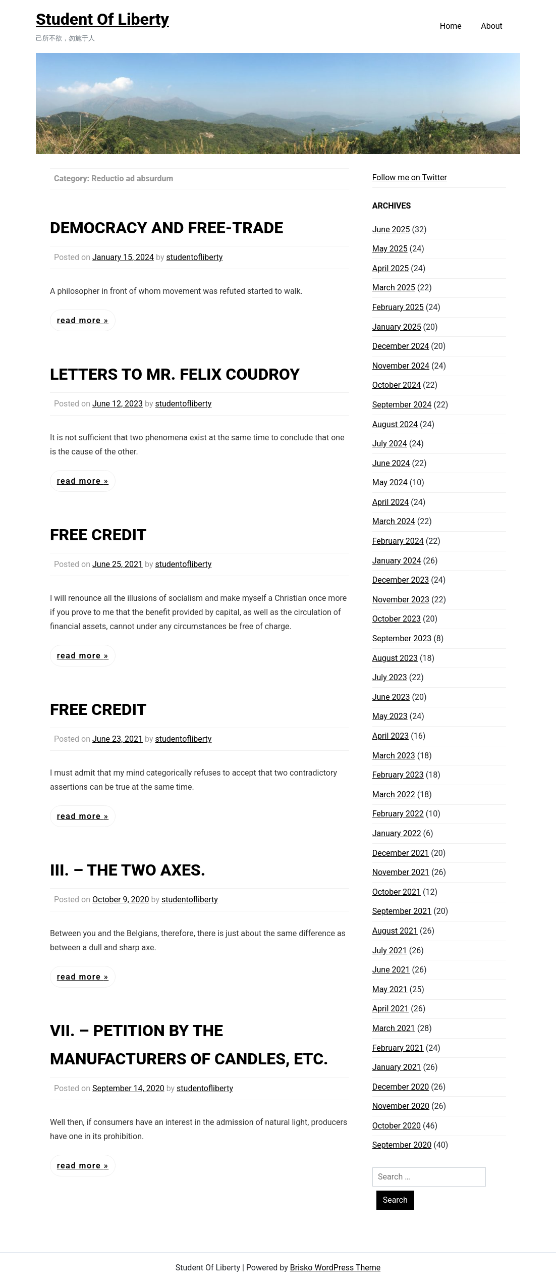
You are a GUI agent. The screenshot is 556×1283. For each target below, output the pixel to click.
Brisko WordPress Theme (335, 1267)
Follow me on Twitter (409, 177)
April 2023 (390, 736)
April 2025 (390, 268)
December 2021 (400, 853)
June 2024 (391, 463)
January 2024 (396, 561)
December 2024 (400, 346)
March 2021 (393, 1028)
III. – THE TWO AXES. (127, 870)
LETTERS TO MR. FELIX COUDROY (175, 374)
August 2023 (395, 658)
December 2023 (400, 580)
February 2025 (398, 307)
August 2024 (395, 424)
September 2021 (402, 911)
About (492, 26)
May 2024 (390, 482)
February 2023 (398, 775)
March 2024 (393, 521)
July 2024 (389, 443)
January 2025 (396, 327)
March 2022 (393, 794)
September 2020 (402, 1145)
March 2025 (393, 287)
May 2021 (390, 989)
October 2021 (396, 892)
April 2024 (390, 502)
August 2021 (395, 931)
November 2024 (400, 366)
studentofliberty (194, 257)
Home (451, 26)
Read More (80, 320)
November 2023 (400, 599)
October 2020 (396, 1126)
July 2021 (389, 950)
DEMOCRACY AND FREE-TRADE (166, 227)
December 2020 (400, 1087)
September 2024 (402, 404)
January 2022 (396, 833)
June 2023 (391, 697)
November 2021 (400, 872)
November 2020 (400, 1106)
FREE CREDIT (98, 534)
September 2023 (402, 638)
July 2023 (389, 677)
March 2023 (393, 755)
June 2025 (391, 229)
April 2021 (390, 1008)
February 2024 (398, 541)
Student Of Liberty (102, 19)
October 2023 (396, 619)
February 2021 (398, 1048)
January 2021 (396, 1067)
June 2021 (391, 969)
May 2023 (390, 716)
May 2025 (390, 248)
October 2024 (396, 385)
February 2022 (398, 813)
